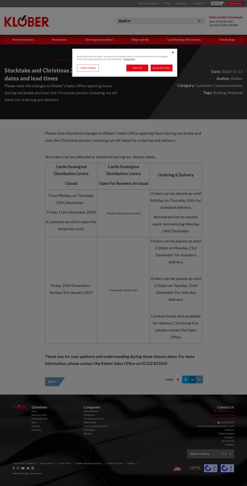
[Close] (172, 52)
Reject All (137, 68)
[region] (124, 63)
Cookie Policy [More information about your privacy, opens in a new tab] (129, 59)
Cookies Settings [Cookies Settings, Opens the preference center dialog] (88, 68)
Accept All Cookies (161, 68)
